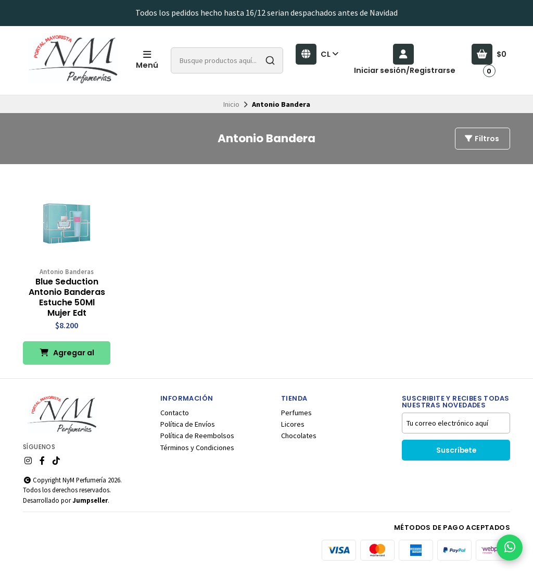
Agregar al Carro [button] (67, 356)
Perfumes (296, 412)
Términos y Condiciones (197, 447)
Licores (292, 424)
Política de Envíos (187, 424)
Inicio (231, 104)
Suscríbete (456, 450)
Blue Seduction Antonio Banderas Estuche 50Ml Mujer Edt (67, 297)
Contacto (174, 412)
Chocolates (298, 435)
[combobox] (227, 60)
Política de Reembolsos (197, 435)
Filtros (481, 138)
